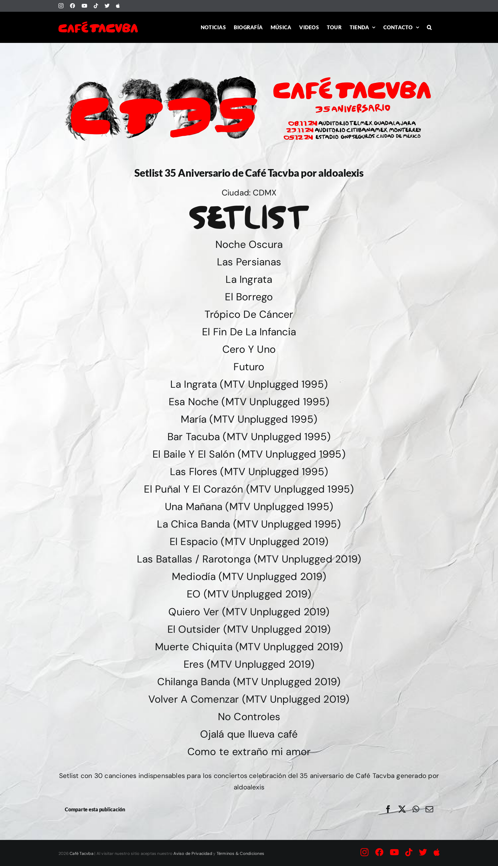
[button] (429, 27)
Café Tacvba (81, 853)
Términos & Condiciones (240, 853)
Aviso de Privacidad (192, 853)
